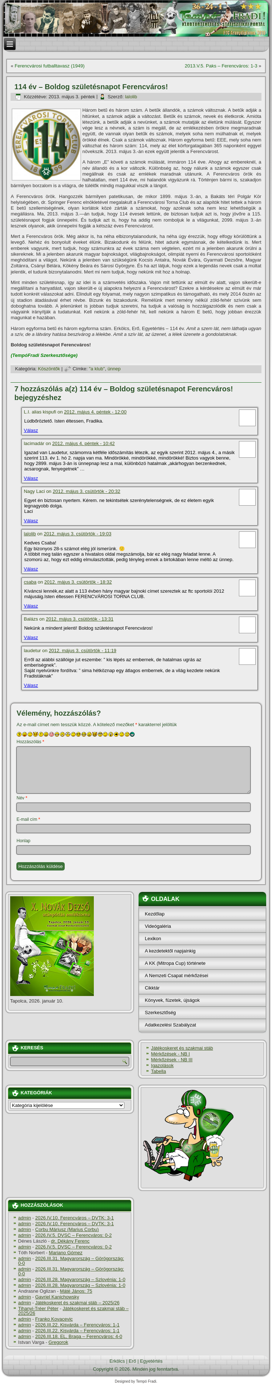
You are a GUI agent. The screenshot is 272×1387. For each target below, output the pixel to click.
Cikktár (152, 988)
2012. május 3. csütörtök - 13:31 (79, 619)
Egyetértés (151, 1361)
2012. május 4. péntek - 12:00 (95, 412)
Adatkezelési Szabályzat (170, 1025)
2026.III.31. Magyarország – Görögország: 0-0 (71, 1261)
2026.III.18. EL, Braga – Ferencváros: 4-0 (78, 1336)
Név (21, 797)
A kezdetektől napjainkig (170, 951)
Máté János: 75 (76, 1291)
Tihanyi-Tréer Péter (38, 1308)
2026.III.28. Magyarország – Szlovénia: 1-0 (80, 1279)
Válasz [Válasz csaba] (31, 606)
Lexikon (153, 938)
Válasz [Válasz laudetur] (31, 685)
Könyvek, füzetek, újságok (172, 1000)
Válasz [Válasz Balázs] (31, 637)
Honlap (23, 840)
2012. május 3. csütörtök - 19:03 (77, 533)
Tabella (158, 1071)
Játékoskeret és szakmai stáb (182, 1048)
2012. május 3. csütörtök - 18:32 (78, 582)
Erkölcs (117, 1361)
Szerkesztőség (160, 1012)
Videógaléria (158, 926)
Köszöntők (49, 368)
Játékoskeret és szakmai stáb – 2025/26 (77, 1302)
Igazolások (162, 1065)
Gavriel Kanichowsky (57, 1297)
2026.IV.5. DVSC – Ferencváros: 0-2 (73, 1235)
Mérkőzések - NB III (171, 1059)
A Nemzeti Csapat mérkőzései (176, 975)
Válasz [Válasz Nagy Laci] (31, 520)
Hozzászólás (30, 741)
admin (24, 1218)
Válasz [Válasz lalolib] (31, 569)
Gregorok (58, 1342)
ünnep (114, 368)
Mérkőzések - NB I (170, 1054)
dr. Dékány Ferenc (70, 1241)
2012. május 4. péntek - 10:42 (83, 443)
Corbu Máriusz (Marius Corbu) (67, 1229)
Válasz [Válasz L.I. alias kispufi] (31, 430)
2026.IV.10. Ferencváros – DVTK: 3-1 (74, 1218)
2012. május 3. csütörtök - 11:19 (82, 650)
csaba (30, 582)
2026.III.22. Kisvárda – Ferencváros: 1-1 (77, 1325)
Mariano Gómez (65, 1252)
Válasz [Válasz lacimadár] (31, 478)
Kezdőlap (154, 914)
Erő (132, 1361)
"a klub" (97, 368)
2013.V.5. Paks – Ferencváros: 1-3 (221, 66)
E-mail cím (28, 819)
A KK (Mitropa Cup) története (175, 963)
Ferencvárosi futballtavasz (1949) (49, 66)
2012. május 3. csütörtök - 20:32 (86, 491)
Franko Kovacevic (54, 1319)
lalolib (131, 96)
